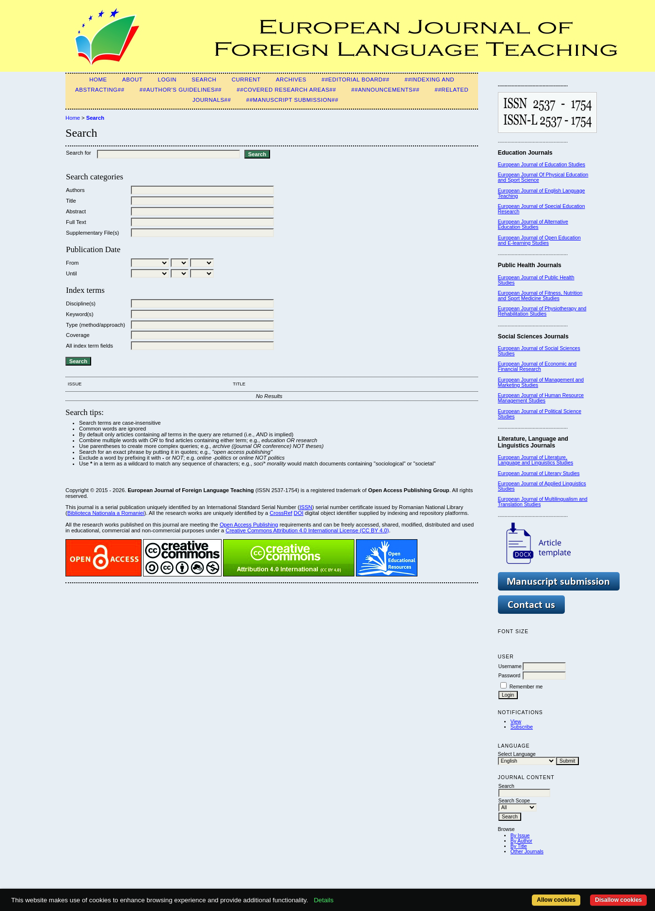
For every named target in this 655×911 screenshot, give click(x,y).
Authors (75, 190)
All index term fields (89, 346)
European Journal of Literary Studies (539, 473)
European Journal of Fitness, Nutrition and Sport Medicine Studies (540, 295)
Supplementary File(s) (92, 233)
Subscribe (522, 727)
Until (71, 273)
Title (71, 201)
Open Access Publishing (249, 524)
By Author (521, 841)
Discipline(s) (81, 303)
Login (167, 79)
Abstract (76, 211)
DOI (299, 513)
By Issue (520, 835)
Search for (78, 153)
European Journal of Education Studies (541, 164)
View (516, 721)
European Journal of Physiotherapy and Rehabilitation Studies (542, 311)
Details (324, 900)
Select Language (517, 754)
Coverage (78, 335)
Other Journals (527, 851)
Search (204, 79)
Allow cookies (556, 899)
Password (509, 675)
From (72, 263)
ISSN (306, 507)
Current (246, 79)
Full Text (76, 222)
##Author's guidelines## (181, 90)
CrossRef (281, 513)
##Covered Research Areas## (286, 90)
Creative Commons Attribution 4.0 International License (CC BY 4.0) (307, 530)
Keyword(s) (80, 314)
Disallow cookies (618, 899)
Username (510, 666)
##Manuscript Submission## (292, 100)
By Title (519, 846)
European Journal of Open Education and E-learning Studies (539, 240)
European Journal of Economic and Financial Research (537, 366)
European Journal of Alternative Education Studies (533, 224)
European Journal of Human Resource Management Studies (541, 398)
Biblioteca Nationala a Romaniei (105, 513)
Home (98, 79)
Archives (291, 79)
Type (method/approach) (95, 325)
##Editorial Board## (355, 79)
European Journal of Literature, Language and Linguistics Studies (535, 460)
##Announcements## (385, 90)
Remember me (526, 686)
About (132, 79)
